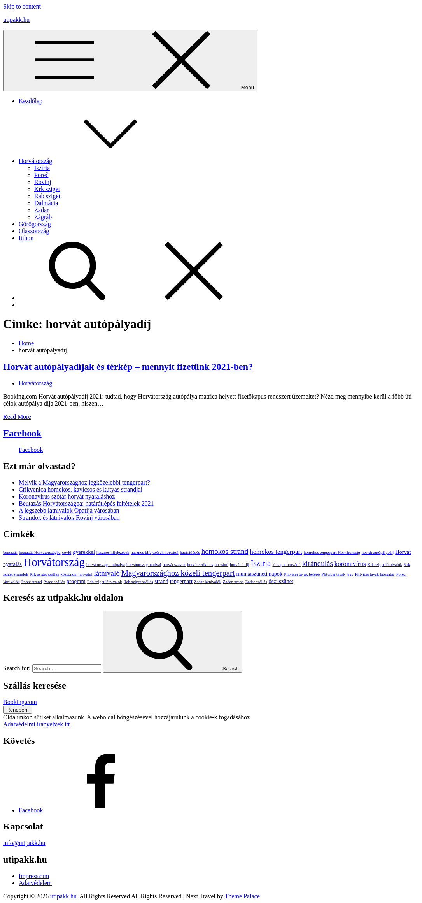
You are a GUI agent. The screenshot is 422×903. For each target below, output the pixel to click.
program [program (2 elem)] (76, 581)
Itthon (26, 238)
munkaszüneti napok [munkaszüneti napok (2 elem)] (259, 574)
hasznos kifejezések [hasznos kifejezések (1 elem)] (112, 552)
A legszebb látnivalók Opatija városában (69, 510)
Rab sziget (47, 196)
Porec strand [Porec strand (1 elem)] (31, 582)
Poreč (41, 175)
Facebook (22, 433)
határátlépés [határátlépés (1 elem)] (190, 552)
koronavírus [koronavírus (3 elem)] (350, 563)
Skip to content (22, 6)
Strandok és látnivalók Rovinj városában (69, 517)
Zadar (41, 210)
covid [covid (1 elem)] (67, 552)
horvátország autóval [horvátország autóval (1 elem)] (143, 564)
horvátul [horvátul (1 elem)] (222, 564)
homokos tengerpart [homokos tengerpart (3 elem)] (276, 551)
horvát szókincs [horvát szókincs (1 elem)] (200, 564)
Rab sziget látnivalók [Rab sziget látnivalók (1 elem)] (104, 582)
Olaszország (34, 231)
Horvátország (94, 161)
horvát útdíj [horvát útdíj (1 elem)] (239, 564)
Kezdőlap (30, 101)
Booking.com (20, 702)
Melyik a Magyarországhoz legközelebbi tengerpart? (84, 482)
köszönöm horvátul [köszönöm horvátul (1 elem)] (76, 574)
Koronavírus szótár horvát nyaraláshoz (67, 496)
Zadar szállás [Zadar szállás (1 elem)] (256, 582)
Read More (17, 416)
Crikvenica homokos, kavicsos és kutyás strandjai (80, 489)
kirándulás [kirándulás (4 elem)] (317, 563)
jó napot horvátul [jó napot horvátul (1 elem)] (286, 564)
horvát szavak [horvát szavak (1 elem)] (174, 564)
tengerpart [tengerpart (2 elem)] (181, 581)
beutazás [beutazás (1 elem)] (10, 552)
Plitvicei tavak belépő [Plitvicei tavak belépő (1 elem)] (302, 574)
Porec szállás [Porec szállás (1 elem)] (54, 582)
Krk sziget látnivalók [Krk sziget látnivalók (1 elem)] (384, 564)
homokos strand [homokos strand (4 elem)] (225, 551)
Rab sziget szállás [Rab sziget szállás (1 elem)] (138, 582)
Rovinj (42, 182)
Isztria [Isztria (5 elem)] (261, 563)
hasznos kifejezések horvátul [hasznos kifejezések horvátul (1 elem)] (155, 552)
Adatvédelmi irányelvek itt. (37, 724)
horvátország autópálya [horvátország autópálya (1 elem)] (105, 564)
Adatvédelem (35, 883)
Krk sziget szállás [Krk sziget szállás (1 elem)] (44, 574)
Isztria (42, 168)
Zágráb (43, 217)
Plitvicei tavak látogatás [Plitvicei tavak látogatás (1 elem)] (375, 574)
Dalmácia (46, 203)
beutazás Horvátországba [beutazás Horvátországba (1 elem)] (40, 552)
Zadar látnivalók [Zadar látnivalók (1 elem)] (207, 582)
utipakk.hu (16, 19)
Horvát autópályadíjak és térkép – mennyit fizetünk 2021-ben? (128, 367)
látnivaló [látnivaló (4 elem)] (106, 573)
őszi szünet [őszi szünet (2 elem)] (281, 581)
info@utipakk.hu (24, 843)
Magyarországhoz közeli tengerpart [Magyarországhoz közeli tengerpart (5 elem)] (178, 573)
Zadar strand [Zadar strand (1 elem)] (233, 582)
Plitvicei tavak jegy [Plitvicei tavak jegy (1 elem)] (338, 574)
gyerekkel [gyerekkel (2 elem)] (84, 552)
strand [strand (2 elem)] (161, 581)
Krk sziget (47, 189)
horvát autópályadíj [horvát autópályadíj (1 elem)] (378, 552)
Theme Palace (242, 896)
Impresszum (34, 876)
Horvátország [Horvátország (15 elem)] (54, 562)
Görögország (35, 224)
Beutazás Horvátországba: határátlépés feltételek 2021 (86, 503)
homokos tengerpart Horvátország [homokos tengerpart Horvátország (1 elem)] (332, 552)
